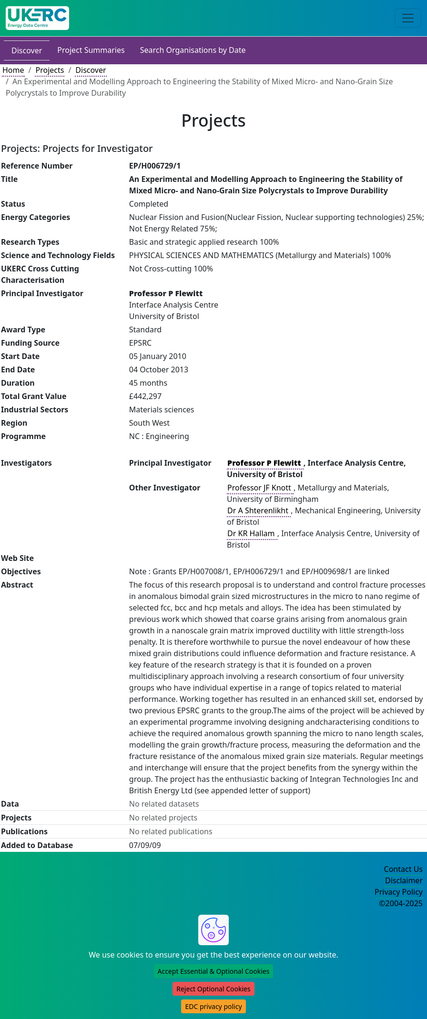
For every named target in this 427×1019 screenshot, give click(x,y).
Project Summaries (90, 50)
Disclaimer (404, 880)
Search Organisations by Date (193, 50)
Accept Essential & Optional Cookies (214, 971)
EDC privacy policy (213, 1006)
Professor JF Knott (260, 487)
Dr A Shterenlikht (258, 510)
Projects (49, 70)
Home (13, 70)
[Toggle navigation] (408, 18)
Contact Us (403, 869)
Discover (26, 50)
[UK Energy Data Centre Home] (37, 18)
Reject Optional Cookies (213, 988)
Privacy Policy (399, 892)
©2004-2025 (401, 903)
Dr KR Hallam (252, 533)
